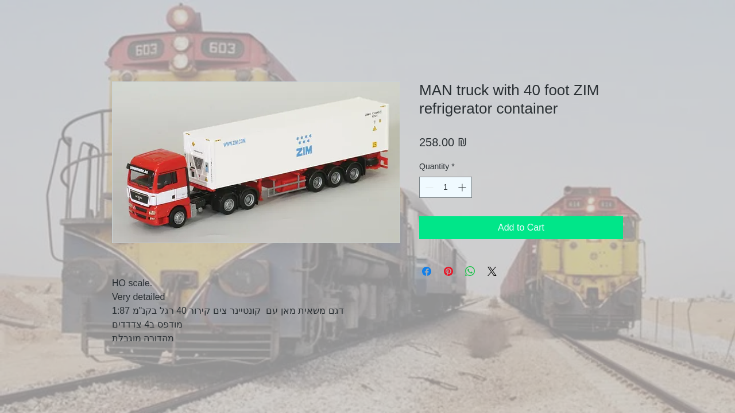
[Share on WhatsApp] (470, 271)
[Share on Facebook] (427, 271)
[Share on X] (492, 271)
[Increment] (463, 187)
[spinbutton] (445, 187)
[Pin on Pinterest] (448, 271)
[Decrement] (428, 187)
